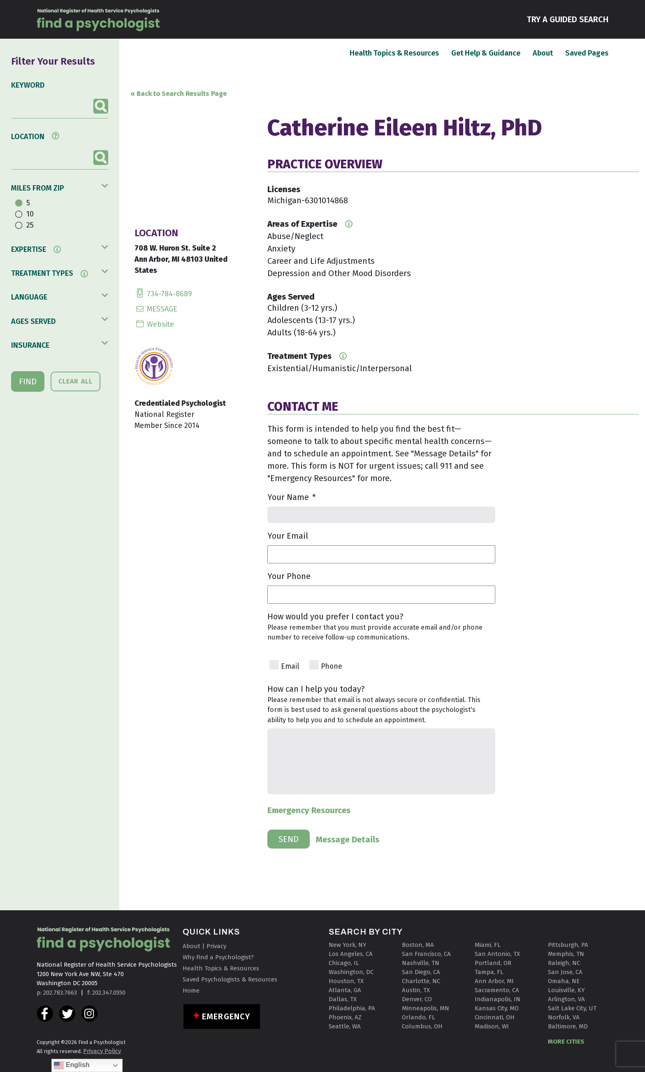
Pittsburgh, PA (568, 945)
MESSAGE (156, 309)
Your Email (287, 536)
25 (30, 225)
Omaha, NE (564, 981)
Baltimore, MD (568, 1026)
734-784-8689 (163, 293)
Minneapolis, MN (425, 1008)
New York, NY (348, 945)
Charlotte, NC (421, 981)
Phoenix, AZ (345, 1017)
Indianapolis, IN (497, 999)
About (543, 53)
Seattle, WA (345, 1026)
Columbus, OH (422, 1026)
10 (30, 214)
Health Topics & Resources (394, 53)
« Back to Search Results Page (178, 94)
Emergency (226, 1016)
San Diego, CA (421, 972)
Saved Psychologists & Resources (230, 979)
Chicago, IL (344, 963)
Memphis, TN (566, 954)
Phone (331, 666)
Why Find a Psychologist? (218, 957)
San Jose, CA (565, 972)
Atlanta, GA (345, 990)
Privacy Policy (102, 1051)
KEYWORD (27, 85)
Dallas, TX (343, 999)
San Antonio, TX (497, 954)
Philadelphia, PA (352, 1008)
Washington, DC (351, 972)
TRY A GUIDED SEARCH (567, 18)
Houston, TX (346, 981)
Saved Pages (586, 53)
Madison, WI (492, 1026)
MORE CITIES (566, 1041)
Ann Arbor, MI (494, 981)
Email (290, 666)
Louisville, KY (566, 990)
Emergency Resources (308, 810)
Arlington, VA (566, 999)
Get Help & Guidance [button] (485, 53)
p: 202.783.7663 (57, 992)
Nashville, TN (420, 963)
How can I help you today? (316, 689)
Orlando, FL (418, 1017)
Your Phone (289, 576)
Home (191, 990)
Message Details (347, 839)
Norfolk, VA (564, 1017)
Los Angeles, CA (351, 954)
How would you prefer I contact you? (335, 616)
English (71, 1065)
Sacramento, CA (497, 990)
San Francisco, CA (426, 954)
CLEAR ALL (75, 381)
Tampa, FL (489, 972)
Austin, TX (416, 990)
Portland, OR (493, 963)
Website (154, 324)
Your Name (291, 497)
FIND (28, 381)
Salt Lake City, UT (572, 1008)
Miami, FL (488, 945)
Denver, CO (417, 999)
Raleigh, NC (564, 963)
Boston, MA (418, 945)
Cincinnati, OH (495, 1017)
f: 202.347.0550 (106, 992)
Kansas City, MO (497, 1008)
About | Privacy (204, 946)
